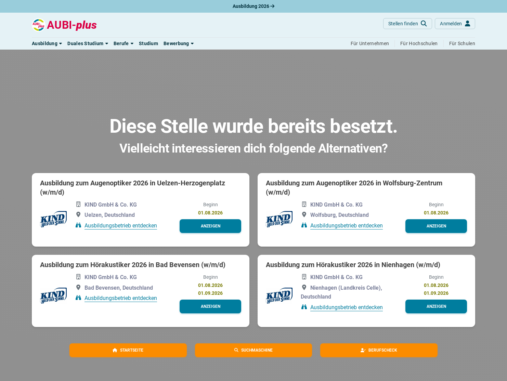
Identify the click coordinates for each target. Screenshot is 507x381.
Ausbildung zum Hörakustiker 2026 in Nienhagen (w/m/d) (353, 265)
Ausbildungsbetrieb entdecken (120, 225)
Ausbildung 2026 (253, 6)
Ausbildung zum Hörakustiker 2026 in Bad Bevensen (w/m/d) (132, 265)
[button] (47, 43)
